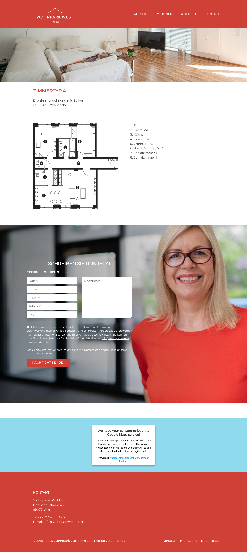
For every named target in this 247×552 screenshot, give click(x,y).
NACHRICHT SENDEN (48, 362)
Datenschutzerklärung (41, 353)
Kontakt (169, 541)
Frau (62, 272)
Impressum (188, 541)
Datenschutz (211, 541)
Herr (50, 272)
